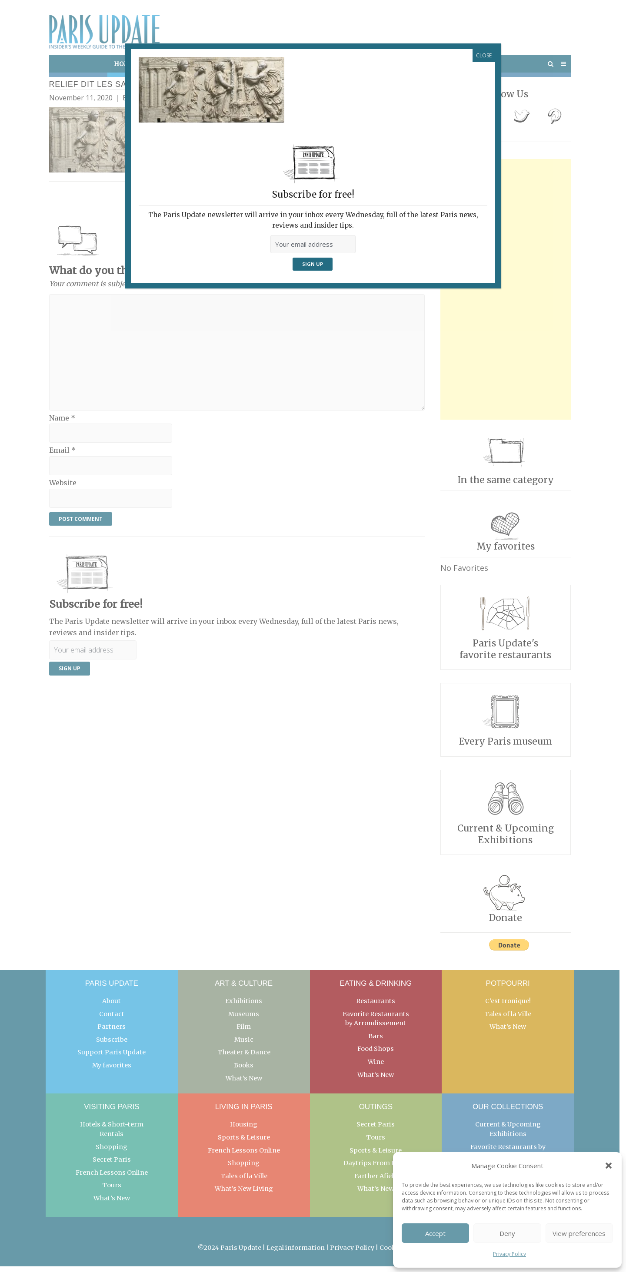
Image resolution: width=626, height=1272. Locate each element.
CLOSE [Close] (484, 55)
